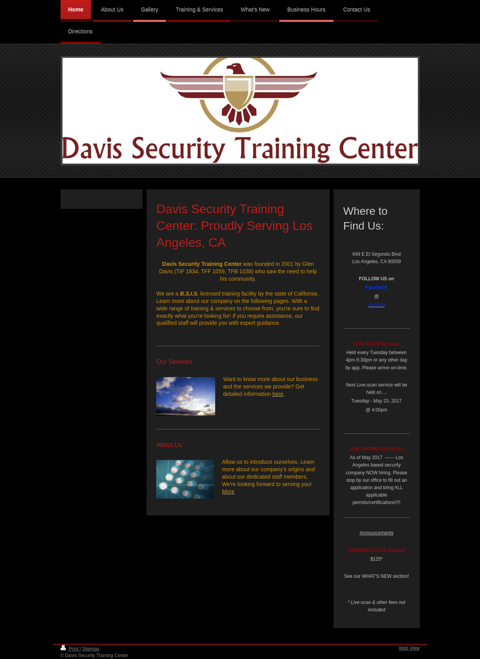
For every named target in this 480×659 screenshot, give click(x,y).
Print (70, 649)
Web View (409, 648)
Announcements (377, 533)
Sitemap (90, 649)
